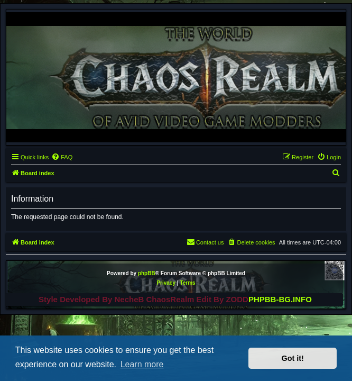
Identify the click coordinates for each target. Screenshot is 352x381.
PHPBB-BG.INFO (280, 299)
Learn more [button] (142, 364)
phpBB (146, 273)
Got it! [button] (293, 358)
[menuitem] (61, 157)
